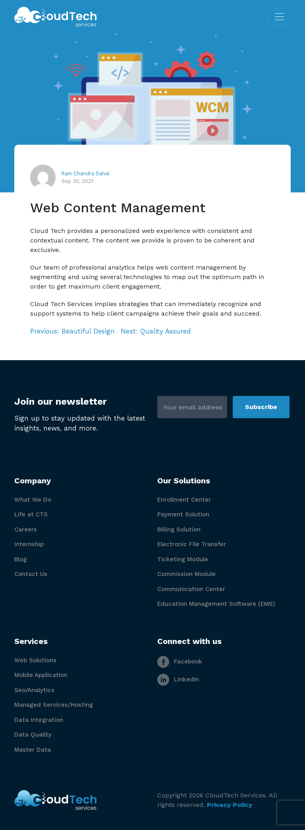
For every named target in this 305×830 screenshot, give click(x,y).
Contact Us (30, 574)
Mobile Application (41, 675)
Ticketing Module (182, 559)
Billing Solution (179, 529)
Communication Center (191, 589)
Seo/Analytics (34, 690)
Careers (25, 529)
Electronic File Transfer (191, 544)
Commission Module (186, 574)
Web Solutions (35, 660)
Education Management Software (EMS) (216, 603)
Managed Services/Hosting (53, 704)
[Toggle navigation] (279, 17)
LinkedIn (178, 679)
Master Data (32, 749)
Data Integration (38, 719)
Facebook (179, 661)
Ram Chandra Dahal (86, 173)
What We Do (32, 499)
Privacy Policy (229, 805)
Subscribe (261, 407)
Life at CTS (31, 514)
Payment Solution (183, 514)
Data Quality (33, 734)
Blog (20, 559)
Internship (29, 544)
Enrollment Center (184, 499)
